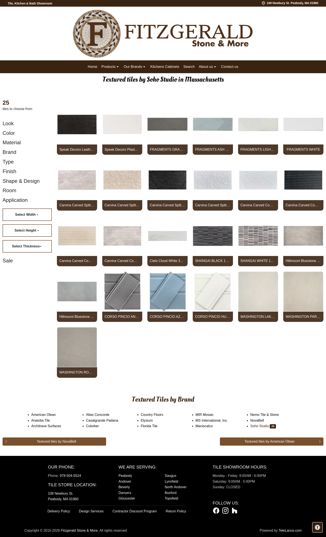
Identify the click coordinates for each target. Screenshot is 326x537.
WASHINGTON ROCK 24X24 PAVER (77, 372)
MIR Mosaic (208, 415)
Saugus (170, 475)
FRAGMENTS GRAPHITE (167, 149)
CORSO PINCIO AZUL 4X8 (167, 316)
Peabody (125, 475)
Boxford (170, 493)
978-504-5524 (70, 475)
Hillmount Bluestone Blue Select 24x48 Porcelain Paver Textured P (77, 316)
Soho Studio (263, 426)
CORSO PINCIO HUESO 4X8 (212, 316)
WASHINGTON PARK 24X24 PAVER (303, 316)
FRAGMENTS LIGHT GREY (258, 149)
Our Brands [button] (133, 67)
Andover (125, 481)
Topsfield (171, 498)
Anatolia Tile (43, 420)
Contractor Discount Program (135, 511)
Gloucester (127, 498)
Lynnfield (171, 481)
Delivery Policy (58, 511)
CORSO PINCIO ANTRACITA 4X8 (122, 316)
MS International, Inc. (214, 420)
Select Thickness (26, 246)
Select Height (26, 230)
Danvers (125, 493)
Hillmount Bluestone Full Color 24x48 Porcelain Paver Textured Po (303, 261)
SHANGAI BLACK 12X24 (212, 261)
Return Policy (176, 511)
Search (189, 67)
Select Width (26, 214)
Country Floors (155, 415)
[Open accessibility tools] (317, 527)
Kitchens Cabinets (164, 67)
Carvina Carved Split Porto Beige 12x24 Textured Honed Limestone (122, 205)
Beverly (124, 487)
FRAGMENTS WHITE (303, 149)
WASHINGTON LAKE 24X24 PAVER (258, 316)
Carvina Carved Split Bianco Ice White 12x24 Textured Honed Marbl (212, 205)
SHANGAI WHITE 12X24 (258, 261)
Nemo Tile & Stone (268, 415)
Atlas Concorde (101, 415)
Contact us (229, 67)
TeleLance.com (290, 530)
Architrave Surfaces (49, 426)
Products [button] (109, 67)
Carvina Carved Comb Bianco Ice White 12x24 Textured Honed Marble (258, 205)
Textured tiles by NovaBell (56, 441)
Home (92, 67)
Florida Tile (152, 426)
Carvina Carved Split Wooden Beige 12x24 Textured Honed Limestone (77, 205)
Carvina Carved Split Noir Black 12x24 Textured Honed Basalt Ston (167, 205)
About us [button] (206, 67)
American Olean (47, 415)
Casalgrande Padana (105, 420)
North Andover (176, 487)
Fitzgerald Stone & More (79, 530)
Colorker (95, 426)
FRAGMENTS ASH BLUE (212, 149)
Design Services (91, 511)
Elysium (149, 420)
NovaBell (260, 420)
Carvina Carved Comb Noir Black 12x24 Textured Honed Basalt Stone (303, 205)
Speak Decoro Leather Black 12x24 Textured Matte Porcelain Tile (77, 149)
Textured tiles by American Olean (269, 441)
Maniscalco (207, 426)
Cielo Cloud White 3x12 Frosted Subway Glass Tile (167, 261)
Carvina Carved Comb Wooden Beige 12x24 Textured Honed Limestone (122, 261)
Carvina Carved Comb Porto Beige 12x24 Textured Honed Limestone (77, 261)
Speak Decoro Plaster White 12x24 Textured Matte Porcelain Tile (122, 149)
